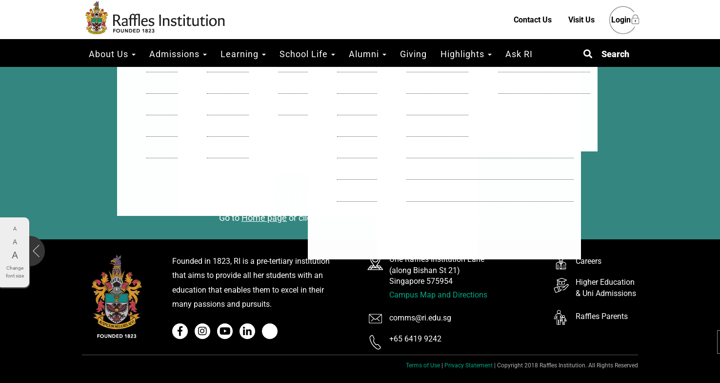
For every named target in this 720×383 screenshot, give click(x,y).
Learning (243, 54)
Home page (264, 218)
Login (621, 20)
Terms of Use (423, 365)
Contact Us (533, 19)
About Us (112, 54)
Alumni (367, 54)
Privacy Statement (468, 365)
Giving (413, 54)
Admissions (178, 54)
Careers (588, 261)
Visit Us (581, 19)
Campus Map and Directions (438, 294)
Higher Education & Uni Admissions (606, 287)
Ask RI (519, 54)
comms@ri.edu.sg (420, 317)
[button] (606, 54)
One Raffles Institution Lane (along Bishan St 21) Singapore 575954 (436, 270)
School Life (307, 54)
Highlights (466, 54)
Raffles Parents (602, 316)
